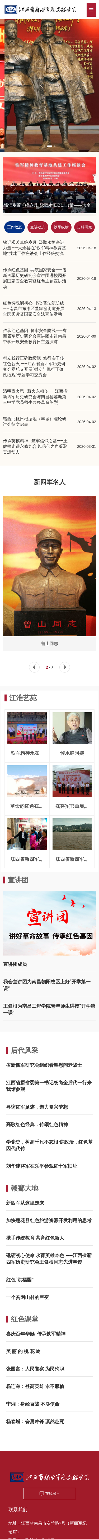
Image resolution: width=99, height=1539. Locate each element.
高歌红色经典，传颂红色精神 (37, 1124)
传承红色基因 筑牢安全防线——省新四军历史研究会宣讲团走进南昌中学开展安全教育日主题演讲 (35, 336)
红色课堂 (24, 1319)
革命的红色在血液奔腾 (27, 808)
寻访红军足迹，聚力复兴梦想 (37, 1107)
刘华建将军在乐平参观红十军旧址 (41, 1166)
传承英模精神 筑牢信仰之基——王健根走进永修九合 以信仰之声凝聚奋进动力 (35, 446)
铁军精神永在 (27, 753)
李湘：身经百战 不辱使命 (32, 1404)
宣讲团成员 (15, 964)
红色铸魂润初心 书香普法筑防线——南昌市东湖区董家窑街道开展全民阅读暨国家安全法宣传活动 (33, 308)
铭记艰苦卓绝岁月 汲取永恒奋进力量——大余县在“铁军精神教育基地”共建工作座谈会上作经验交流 (34, 248)
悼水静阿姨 (72, 753)
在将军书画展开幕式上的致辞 (72, 808)
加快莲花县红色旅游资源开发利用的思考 (49, 1220)
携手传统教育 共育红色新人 (35, 1238)
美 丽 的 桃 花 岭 (23, 1351)
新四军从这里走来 (25, 1203)
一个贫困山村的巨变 (27, 1297)
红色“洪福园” (20, 1279)
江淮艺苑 (23, 698)
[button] (46, 146)
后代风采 (24, 1050)
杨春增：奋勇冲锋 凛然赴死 (35, 1421)
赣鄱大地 (24, 1188)
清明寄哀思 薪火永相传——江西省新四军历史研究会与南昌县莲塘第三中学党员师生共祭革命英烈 (35, 397)
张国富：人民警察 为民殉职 (35, 1369)
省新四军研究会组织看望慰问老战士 (44, 1065)
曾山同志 (49, 643)
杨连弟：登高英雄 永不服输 (35, 1386)
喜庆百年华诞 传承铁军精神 (35, 1334)
